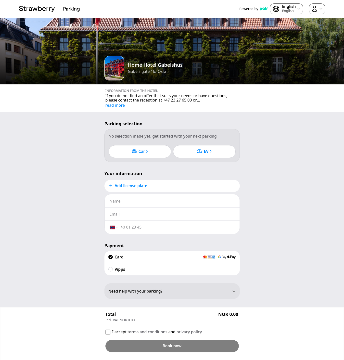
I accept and (157, 331)
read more (115, 105)
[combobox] (113, 227)
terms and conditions (147, 331)
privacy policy (189, 331)
